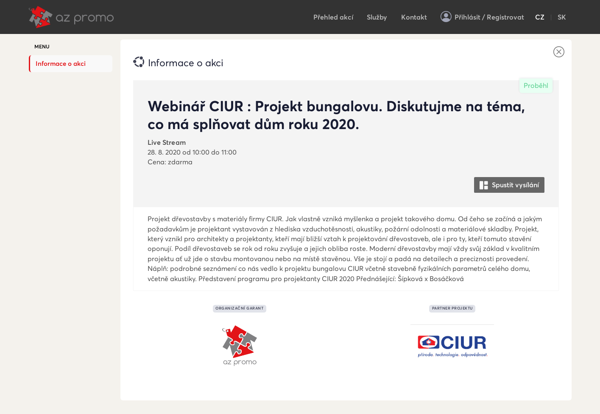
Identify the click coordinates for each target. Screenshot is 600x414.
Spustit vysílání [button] (509, 185)
